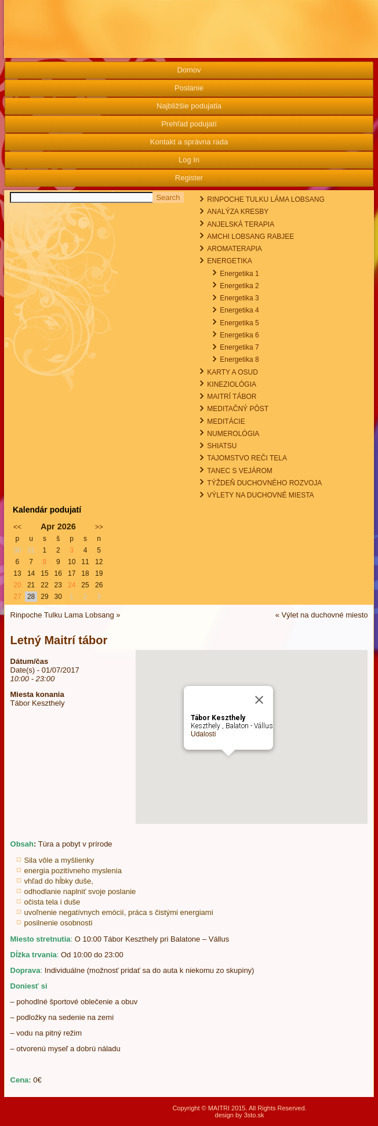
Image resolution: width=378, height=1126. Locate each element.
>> (99, 527)
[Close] (259, 700)
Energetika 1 (239, 274)
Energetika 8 (239, 359)
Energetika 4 (239, 310)
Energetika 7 (239, 347)
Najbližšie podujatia (189, 105)
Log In (189, 159)
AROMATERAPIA (234, 249)
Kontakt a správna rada (189, 141)
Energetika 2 (239, 286)
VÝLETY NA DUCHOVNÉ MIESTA (260, 495)
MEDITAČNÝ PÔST (237, 409)
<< (17, 527)
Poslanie (189, 87)
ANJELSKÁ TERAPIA (240, 224)
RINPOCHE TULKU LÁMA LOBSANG (266, 199)
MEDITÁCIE (226, 421)
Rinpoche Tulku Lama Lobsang (62, 615)
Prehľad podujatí (189, 123)
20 (17, 585)
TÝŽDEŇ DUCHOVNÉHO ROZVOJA (264, 483)
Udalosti (203, 734)
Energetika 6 (239, 335)
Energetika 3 (239, 298)
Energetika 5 (239, 323)
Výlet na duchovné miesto (325, 615)
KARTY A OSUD (232, 372)
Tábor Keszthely (37, 703)
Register (189, 177)
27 (17, 597)
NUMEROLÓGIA (233, 434)
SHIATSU (222, 446)
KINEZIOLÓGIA (231, 384)
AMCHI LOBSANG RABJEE (250, 237)
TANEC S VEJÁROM (239, 471)
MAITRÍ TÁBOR (231, 397)
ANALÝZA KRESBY (237, 212)
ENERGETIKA (229, 261)
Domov (189, 70)
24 (71, 585)
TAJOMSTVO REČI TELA (247, 458)
